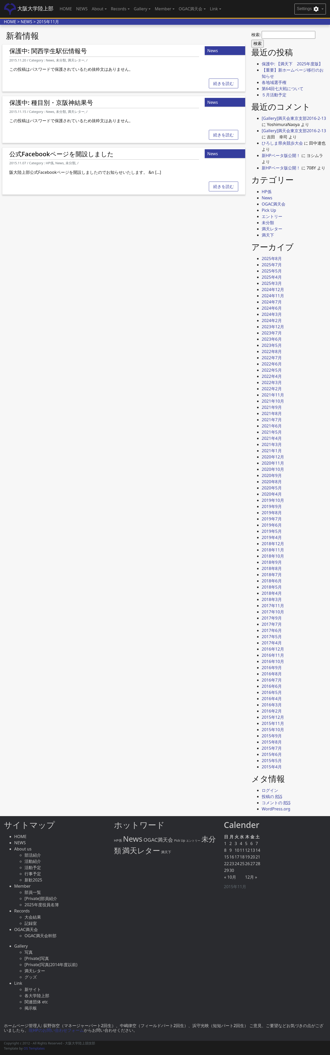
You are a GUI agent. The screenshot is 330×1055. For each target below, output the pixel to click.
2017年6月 (272, 630)
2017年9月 (272, 618)
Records (22, 911)
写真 (28, 952)
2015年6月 (272, 754)
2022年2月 (272, 389)
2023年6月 (272, 339)
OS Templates (34, 1048)
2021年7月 (272, 420)
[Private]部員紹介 (40, 898)
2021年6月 (272, 426)
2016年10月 (273, 661)
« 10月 (230, 877)
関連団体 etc (36, 1002)
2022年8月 (272, 351)
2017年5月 (272, 636)
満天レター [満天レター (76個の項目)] (141, 850)
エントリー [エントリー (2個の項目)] (193, 840)
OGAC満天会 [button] (190, 9)
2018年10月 (273, 556)
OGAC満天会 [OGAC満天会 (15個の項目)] (158, 839)
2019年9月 (272, 506)
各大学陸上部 (36, 995)
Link (18, 983)
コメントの (276, 803)
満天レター (272, 229)
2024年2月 (272, 320)
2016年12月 (273, 649)
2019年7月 (272, 519)
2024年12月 (273, 289)
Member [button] (163, 9)
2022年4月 (272, 376)
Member (22, 886)
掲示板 (30, 1008)
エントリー (272, 216)
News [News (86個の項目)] (132, 839)
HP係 (266, 191)
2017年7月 (272, 624)
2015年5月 (272, 760)
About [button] (97, 9)
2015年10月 (273, 729)
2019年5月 (272, 531)
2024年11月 (273, 296)
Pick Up (269, 210)
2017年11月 (273, 605)
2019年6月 (272, 525)
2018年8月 (272, 568)
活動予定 (32, 867)
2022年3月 (272, 382)
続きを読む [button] (223, 83)
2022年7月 (272, 358)
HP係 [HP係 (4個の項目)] (118, 840)
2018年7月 (272, 574)
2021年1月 (272, 451)
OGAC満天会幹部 (40, 936)
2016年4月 (272, 698)
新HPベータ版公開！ (281, 155)
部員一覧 (32, 892)
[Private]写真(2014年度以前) (50, 964)
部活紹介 (32, 855)
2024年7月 (272, 302)
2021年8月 (272, 413)
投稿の (272, 796)
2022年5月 (272, 370)
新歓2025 (33, 880)
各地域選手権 (274, 82)
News (267, 198)
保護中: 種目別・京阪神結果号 (51, 102)
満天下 (268, 235)
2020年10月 (273, 469)
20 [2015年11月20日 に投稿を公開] (252, 857)
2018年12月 (273, 543)
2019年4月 (272, 537)
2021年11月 (273, 395)
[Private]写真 (36, 958)
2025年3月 (272, 283)
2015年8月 (272, 742)
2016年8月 (272, 674)
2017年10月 (273, 612)
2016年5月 (272, 692)
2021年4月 (272, 438)
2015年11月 (273, 723)
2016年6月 (272, 686)
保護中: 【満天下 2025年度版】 (292, 64)
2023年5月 (272, 345)
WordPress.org (276, 809)
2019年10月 (273, 500)
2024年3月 (272, 314)
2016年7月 (272, 680)
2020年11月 (273, 463)
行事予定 (32, 874)
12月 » (251, 877)
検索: (256, 34)
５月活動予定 (274, 95)
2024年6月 (272, 308)
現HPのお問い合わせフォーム (56, 1030)
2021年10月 (273, 401)
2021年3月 (272, 444)
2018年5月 (272, 587)
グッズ (30, 977)
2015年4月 (272, 767)
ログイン (270, 790)
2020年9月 (272, 475)
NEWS (82, 9)
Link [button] (214, 9)
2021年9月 (272, 407)
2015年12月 (273, 717)
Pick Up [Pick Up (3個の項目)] (179, 840)
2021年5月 (272, 432)
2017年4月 (272, 643)
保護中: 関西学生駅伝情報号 (48, 50)
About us (22, 849)
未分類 (268, 222)
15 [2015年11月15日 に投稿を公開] (226, 857)
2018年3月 (272, 599)
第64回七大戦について (282, 88)
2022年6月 (272, 364)
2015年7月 (272, 748)
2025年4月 (272, 277)
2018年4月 (272, 593)
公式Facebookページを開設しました (61, 154)
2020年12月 (273, 457)
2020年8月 (272, 481)
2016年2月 (272, 711)
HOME (66, 9)
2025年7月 (272, 265)
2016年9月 (272, 667)
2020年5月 (272, 488)
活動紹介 (32, 861)
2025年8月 (272, 258)
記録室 (30, 923)
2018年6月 (272, 581)
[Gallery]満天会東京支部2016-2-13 (294, 118)
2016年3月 (272, 705)
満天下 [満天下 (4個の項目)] (166, 852)
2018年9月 (272, 562)
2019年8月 (272, 512)
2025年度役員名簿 (41, 905)
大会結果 (32, 917)
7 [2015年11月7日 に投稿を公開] (256, 843)
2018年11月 (273, 550)
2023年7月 (272, 333)
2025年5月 (272, 271)
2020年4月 (272, 494)
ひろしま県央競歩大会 (282, 143)
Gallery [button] (140, 9)
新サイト (32, 989)
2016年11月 (273, 655)
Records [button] (118, 9)
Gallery (21, 946)
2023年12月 (273, 327)
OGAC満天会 (273, 204)
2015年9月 (272, 736)
